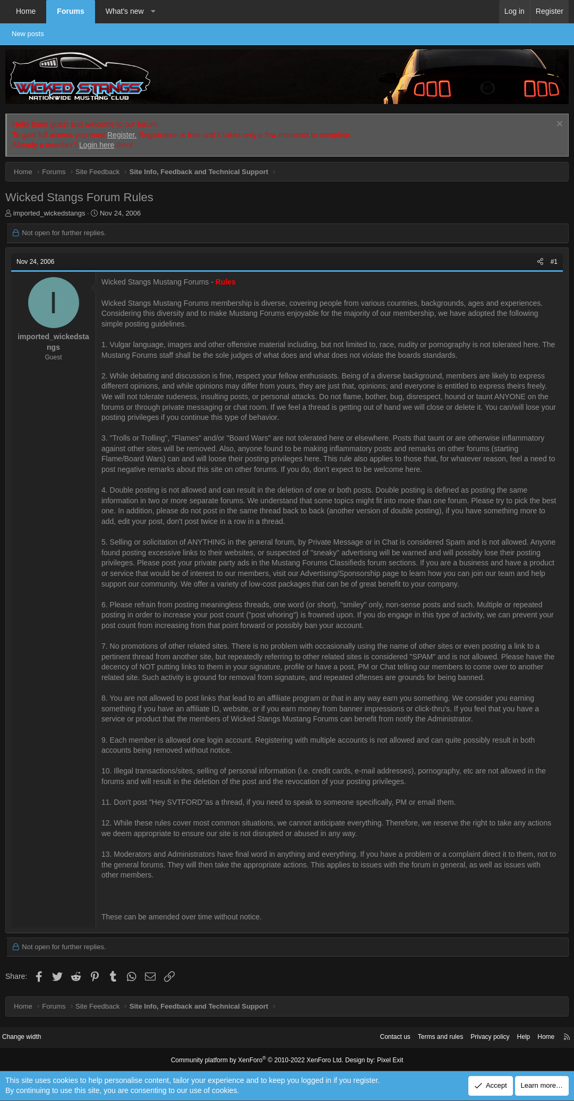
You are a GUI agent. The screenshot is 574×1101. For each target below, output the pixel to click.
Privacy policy (477, 1037)
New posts (33, 34)
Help (513, 1037)
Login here (96, 145)
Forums (70, 11)
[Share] (540, 262)
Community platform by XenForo (260, 1059)
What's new (125, 11)
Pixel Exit (381, 1059)
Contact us (374, 1037)
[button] (153, 11)
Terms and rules (423, 1037)
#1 (554, 261)
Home (26, 11)
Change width (31, 1037)
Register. (121, 135)
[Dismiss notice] (558, 125)
